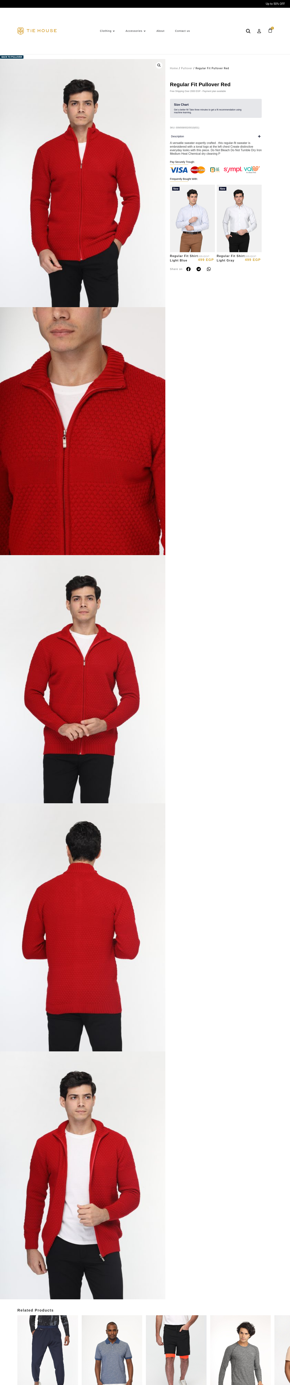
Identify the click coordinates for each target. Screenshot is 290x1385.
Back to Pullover (11, 57)
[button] (159, 65)
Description (177, 136)
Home (174, 68)
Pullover (186, 68)
